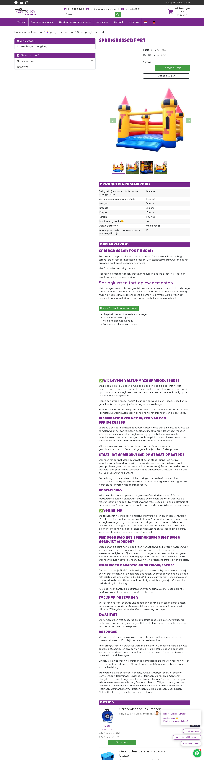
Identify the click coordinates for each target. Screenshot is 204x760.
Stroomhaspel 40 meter (102, 655)
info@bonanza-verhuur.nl (102, 9)
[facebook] (16, 2)
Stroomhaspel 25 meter (102, 601)
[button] (52, 60)
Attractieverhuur (33, 31)
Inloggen (170, 2)
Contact (118, 22)
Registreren (183, 2)
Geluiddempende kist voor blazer (110, 628)
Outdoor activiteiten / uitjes (75, 22)
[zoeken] (118, 14)
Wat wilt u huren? (28, 54)
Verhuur (21, 22)
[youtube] (21, 2)
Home (17, 31)
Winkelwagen (26, 40)
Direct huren (175, 68)
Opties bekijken (169, 76)
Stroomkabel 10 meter (100, 682)
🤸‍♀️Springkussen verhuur (60, 31)
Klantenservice (94, 758)
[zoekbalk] (89, 14)
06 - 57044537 (130, 9)
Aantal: (152, 62)
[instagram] (26, 2)
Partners (126, 758)
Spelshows (102, 22)
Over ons (134, 22)
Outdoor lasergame (42, 22)
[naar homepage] (25, 11)
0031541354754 (74, 9)
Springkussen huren (61, 758)
